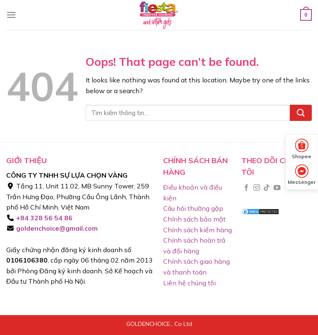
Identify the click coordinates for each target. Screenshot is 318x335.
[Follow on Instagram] (256, 188)
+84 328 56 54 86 (43, 218)
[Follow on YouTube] (277, 188)
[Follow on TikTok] (266, 188)
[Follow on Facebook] (246, 188)
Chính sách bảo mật (194, 219)
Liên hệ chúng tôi (189, 283)
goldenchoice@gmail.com (56, 228)
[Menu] (11, 15)
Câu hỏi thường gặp (193, 208)
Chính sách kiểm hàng (197, 230)
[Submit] (301, 113)
